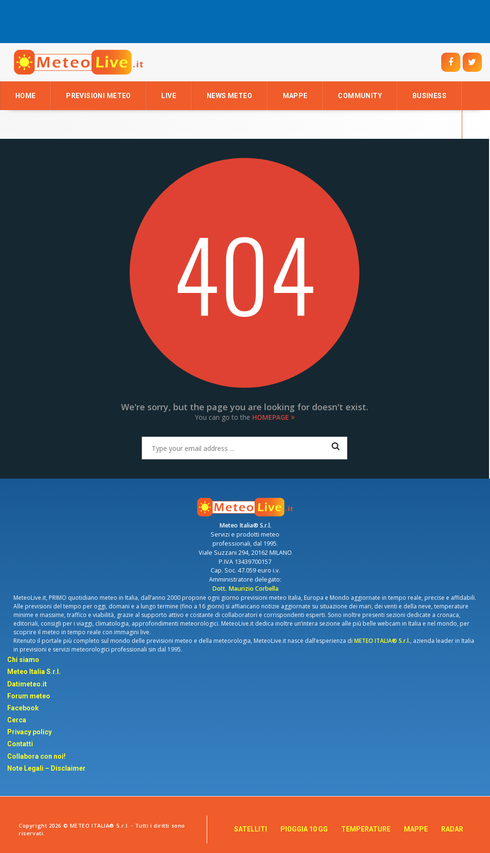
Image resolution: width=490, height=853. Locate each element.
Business (429, 96)
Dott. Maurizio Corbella (245, 588)
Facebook (23, 708)
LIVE (168, 96)
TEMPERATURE (365, 829)
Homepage (273, 417)
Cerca (16, 720)
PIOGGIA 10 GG (304, 829)
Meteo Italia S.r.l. (34, 671)
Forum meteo (28, 696)
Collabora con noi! (36, 756)
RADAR (452, 829)
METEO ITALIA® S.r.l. (382, 641)
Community (360, 96)
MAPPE (416, 829)
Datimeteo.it (27, 684)
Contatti (20, 744)
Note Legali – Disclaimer (46, 768)
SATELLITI (250, 829)
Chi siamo (23, 659)
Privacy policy (29, 732)
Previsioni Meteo (98, 96)
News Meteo (229, 96)
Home (25, 96)
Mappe (295, 96)
